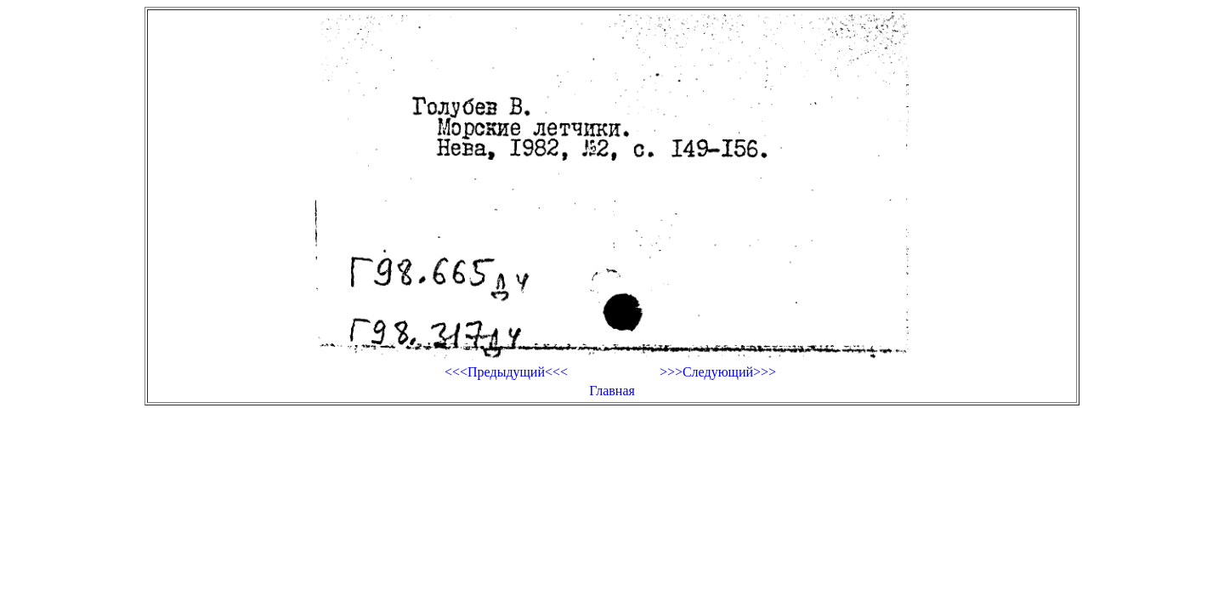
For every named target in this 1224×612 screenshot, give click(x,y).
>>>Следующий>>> (718, 372)
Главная (612, 390)
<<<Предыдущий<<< (506, 372)
